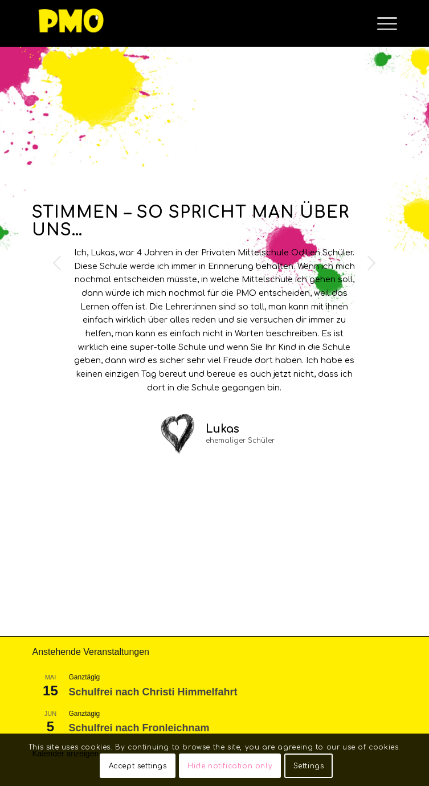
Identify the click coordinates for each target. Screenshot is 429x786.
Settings (308, 766)
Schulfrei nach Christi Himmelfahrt (152, 692)
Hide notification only (229, 766)
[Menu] (381, 23)
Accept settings (138, 766)
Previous (57, 263)
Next (371, 263)
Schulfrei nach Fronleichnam (138, 728)
